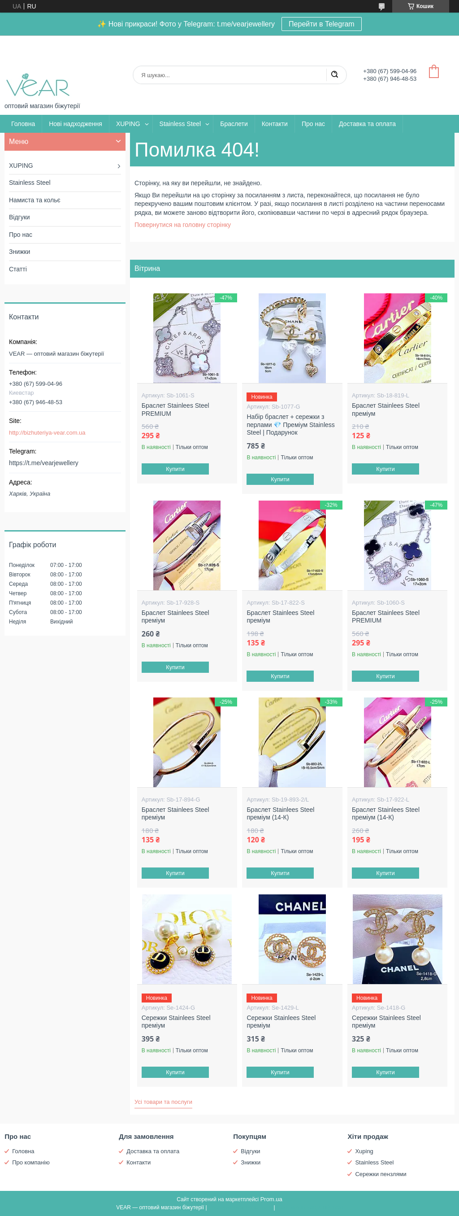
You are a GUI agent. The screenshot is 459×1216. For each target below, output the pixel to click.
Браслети (233, 123)
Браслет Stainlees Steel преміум (386, 409)
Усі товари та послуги (163, 1101)
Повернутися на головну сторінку (182, 224)
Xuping (364, 1151)
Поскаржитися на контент (240, 1207)
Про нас (313, 123)
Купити (175, 469)
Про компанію (31, 1162)
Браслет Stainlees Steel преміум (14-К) (280, 813)
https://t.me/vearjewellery (43, 462)
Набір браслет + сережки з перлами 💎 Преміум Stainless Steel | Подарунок (290, 424)
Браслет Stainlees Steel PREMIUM (175, 409)
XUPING (128, 123)
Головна (23, 123)
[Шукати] (334, 75)
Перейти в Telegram (322, 24)
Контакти (275, 123)
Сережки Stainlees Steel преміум (176, 1021)
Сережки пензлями (380, 1174)
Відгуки (19, 217)
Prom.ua (271, 1199)
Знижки (19, 251)
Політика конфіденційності (310, 1207)
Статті (18, 269)
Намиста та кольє (35, 200)
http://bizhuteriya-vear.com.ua (47, 432)
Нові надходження (75, 123)
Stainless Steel (180, 123)
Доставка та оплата (367, 123)
